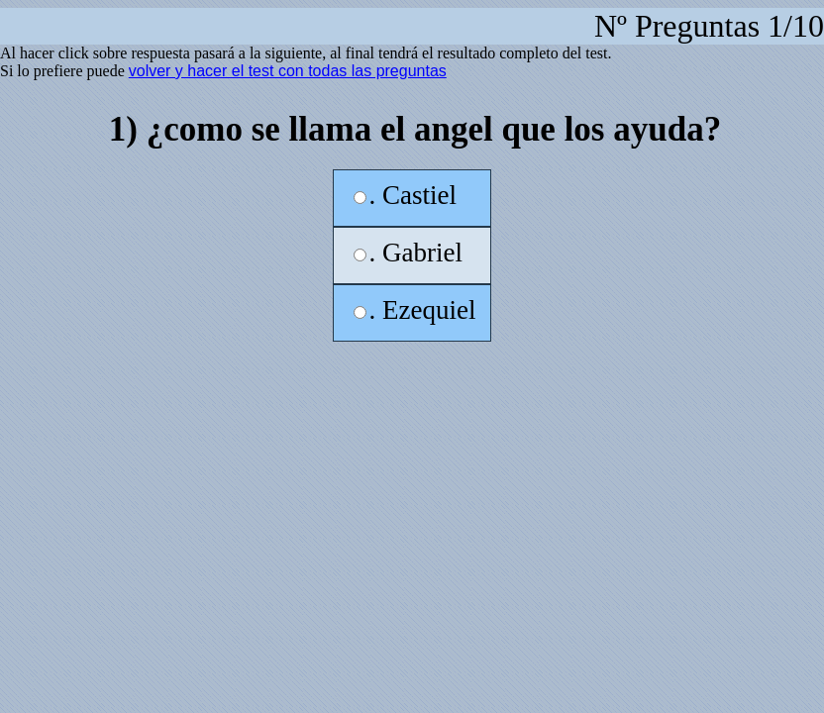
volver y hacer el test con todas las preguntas (288, 70)
